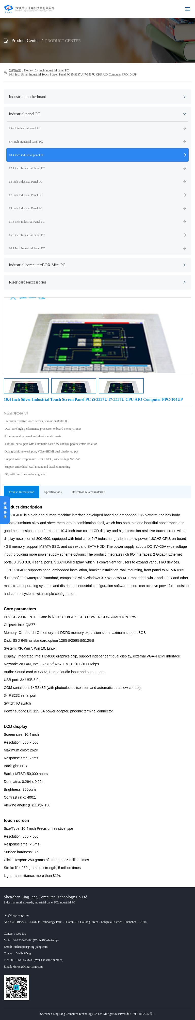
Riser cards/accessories (27, 282)
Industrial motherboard (27, 97)
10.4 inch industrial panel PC (51, 70)
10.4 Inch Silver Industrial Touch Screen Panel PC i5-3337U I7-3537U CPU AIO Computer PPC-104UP (73, 74)
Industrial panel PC (24, 114)
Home (27, 70)
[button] (185, 335)
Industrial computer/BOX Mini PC (37, 265)
